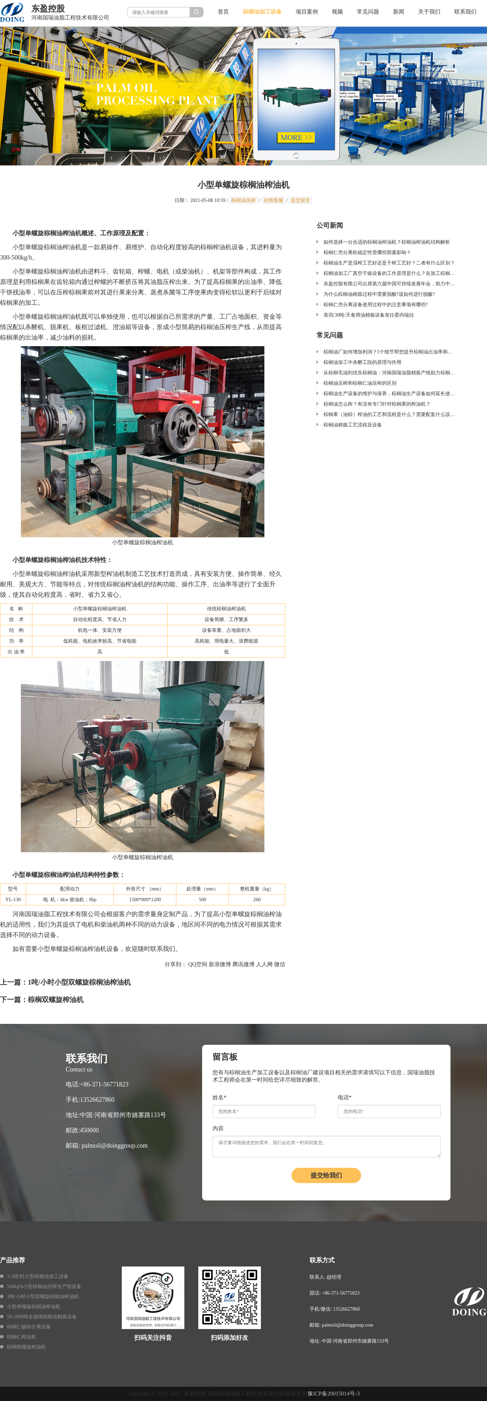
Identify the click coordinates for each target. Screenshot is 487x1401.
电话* (345, 1097)
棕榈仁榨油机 (21, 1336)
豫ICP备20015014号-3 (334, 1393)
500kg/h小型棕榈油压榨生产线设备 (44, 1286)
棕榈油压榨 (243, 200)
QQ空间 (197, 964)
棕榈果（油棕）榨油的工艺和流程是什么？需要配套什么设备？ (392, 414)
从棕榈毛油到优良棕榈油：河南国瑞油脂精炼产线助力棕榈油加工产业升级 (404, 372)
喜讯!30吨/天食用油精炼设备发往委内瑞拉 (369, 315)
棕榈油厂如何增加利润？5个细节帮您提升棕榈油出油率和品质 (390, 352)
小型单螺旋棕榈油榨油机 (34, 1306)
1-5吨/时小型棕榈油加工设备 (38, 1276)
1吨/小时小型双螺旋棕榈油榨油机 (79, 982)
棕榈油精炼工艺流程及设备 (353, 424)
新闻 (398, 12)
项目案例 (307, 12)
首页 (223, 12)
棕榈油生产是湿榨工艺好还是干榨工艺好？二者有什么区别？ (389, 263)
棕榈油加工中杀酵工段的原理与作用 (362, 362)
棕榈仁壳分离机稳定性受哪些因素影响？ (367, 252)
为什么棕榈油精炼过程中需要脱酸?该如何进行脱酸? (379, 294)
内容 (218, 1128)
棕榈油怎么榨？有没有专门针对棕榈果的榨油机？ (377, 404)
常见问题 (368, 12)
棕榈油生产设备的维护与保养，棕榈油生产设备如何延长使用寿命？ (397, 393)
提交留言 (300, 200)
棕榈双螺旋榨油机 (55, 999)
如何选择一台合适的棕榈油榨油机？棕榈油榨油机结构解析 (387, 242)
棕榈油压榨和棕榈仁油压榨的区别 (360, 383)
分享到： (176, 964)
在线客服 (273, 200)
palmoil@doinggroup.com (115, 1145)
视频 (337, 12)
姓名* (219, 1097)
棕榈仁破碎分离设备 (29, 1326)
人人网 (264, 964)
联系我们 (465, 12)
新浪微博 (220, 964)
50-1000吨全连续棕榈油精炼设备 (42, 1316)
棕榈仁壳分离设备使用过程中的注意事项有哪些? (376, 304)
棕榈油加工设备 (262, 12)
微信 (279, 964)
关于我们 (429, 12)
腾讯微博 (243, 964)
